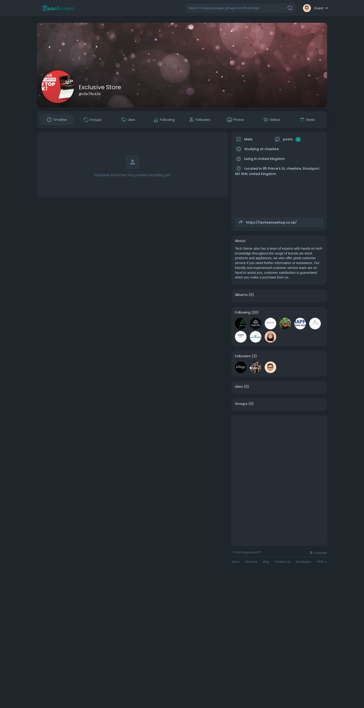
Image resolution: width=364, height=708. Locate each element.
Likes (239, 386)
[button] (240, 8)
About (235, 561)
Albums (241, 295)
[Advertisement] (279, 448)
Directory (251, 561)
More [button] (322, 561)
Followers (243, 356)
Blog (266, 561)
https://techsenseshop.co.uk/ (271, 222)
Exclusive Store (100, 87)
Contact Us (282, 561)
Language (318, 552)
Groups (241, 404)
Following (242, 312)
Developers (303, 561)
